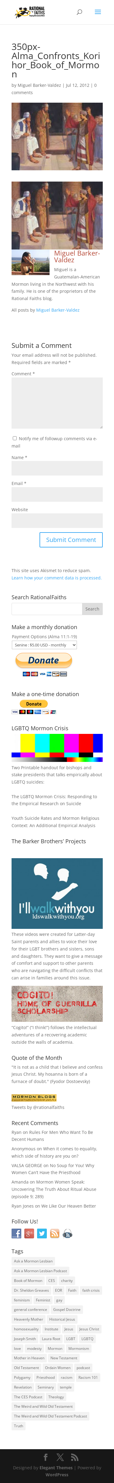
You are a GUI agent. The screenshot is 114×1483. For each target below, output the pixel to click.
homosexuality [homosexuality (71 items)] (26, 1329)
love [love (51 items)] (17, 1348)
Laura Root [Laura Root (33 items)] (51, 1338)
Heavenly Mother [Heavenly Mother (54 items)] (28, 1319)
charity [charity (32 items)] (67, 1280)
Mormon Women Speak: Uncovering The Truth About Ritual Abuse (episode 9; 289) (54, 1189)
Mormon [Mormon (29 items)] (55, 1348)
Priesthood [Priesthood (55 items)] (45, 1377)
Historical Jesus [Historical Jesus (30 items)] (62, 1319)
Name (19, 457)
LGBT (34, 949)
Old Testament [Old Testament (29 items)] (26, 1367)
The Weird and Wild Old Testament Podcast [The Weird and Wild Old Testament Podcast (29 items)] (50, 1416)
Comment (23, 374)
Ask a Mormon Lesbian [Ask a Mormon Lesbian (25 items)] (33, 1261)
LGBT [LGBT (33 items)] (70, 1338)
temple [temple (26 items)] (66, 1387)
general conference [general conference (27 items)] (30, 1309)
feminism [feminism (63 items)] (22, 1300)
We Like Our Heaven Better (68, 1206)
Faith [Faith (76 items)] (72, 1290)
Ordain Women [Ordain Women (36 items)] (58, 1367)
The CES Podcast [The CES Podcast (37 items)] (28, 1397)
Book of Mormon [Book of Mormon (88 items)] (28, 1280)
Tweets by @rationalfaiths (38, 1107)
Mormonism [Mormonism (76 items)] (78, 1348)
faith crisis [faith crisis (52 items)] (91, 1290)
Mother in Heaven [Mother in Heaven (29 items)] (29, 1358)
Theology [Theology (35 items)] (56, 1397)
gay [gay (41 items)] (59, 1300)
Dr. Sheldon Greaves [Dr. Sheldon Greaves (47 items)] (31, 1290)
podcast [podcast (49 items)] (83, 1367)
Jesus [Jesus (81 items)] (68, 1329)
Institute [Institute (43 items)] (51, 1329)
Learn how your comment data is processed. (57, 578)
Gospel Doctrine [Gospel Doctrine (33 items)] (67, 1309)
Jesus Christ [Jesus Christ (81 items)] (89, 1329)
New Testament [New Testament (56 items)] (63, 1358)
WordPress (57, 1475)
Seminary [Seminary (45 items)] (46, 1387)
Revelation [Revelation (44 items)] (23, 1387)
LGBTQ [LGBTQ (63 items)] (87, 1338)
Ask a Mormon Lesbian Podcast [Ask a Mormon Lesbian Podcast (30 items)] (40, 1270)
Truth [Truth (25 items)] (18, 1425)
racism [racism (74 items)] (66, 1377)
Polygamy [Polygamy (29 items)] (22, 1377)
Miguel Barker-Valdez (39, 85)
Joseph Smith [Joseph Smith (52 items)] (25, 1338)
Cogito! (20, 1027)
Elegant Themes (56, 1468)
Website (20, 509)
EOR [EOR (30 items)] (58, 1290)
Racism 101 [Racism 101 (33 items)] (88, 1377)
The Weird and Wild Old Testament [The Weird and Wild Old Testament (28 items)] (43, 1406)
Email (19, 483)
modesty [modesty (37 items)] (34, 1348)
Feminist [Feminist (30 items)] (43, 1300)
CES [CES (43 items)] (51, 1280)
